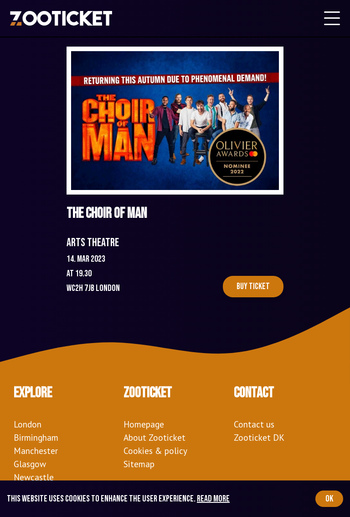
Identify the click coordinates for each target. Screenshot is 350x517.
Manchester (36, 450)
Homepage (144, 424)
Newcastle (34, 477)
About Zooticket (154, 437)
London (27, 424)
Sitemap (139, 464)
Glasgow (30, 464)
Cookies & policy (155, 450)
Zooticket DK (259, 437)
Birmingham (36, 437)
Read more (213, 498)
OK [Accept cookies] (329, 498)
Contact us (254, 424)
